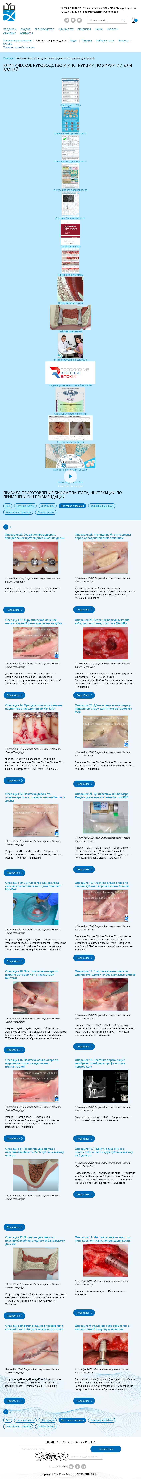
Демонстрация (46, 512)
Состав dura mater (70, 234)
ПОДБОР (25, 29)
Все (8, 505)
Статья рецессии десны (70, 429)
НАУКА (98, 29)
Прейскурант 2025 (70, 92)
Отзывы (7, 43)
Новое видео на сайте (70, 480)
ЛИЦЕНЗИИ (84, 29)
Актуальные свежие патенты (70, 401)
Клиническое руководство (51, 40)
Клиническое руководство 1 (70, 121)
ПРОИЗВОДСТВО (44, 29)
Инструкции (47, 505)
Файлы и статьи (105, 40)
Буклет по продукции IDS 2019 (71, 457)
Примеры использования (17, 40)
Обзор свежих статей (71, 291)
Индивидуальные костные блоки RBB (71, 374)
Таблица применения (70, 319)
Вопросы (123, 40)
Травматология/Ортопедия (19, 47)
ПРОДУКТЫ (9, 29)
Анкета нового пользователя (70, 177)
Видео (74, 40)
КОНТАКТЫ (26, 33)
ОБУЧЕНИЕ (9, 33)
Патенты (87, 40)
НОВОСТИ (112, 29)
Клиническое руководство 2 (70, 149)
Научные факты (25, 505)
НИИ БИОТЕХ (66, 29)
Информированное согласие (70, 347)
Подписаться (105, 1449)
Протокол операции (72, 505)
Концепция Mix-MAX (101, 505)
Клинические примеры (70, 262)
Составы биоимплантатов (71, 206)
